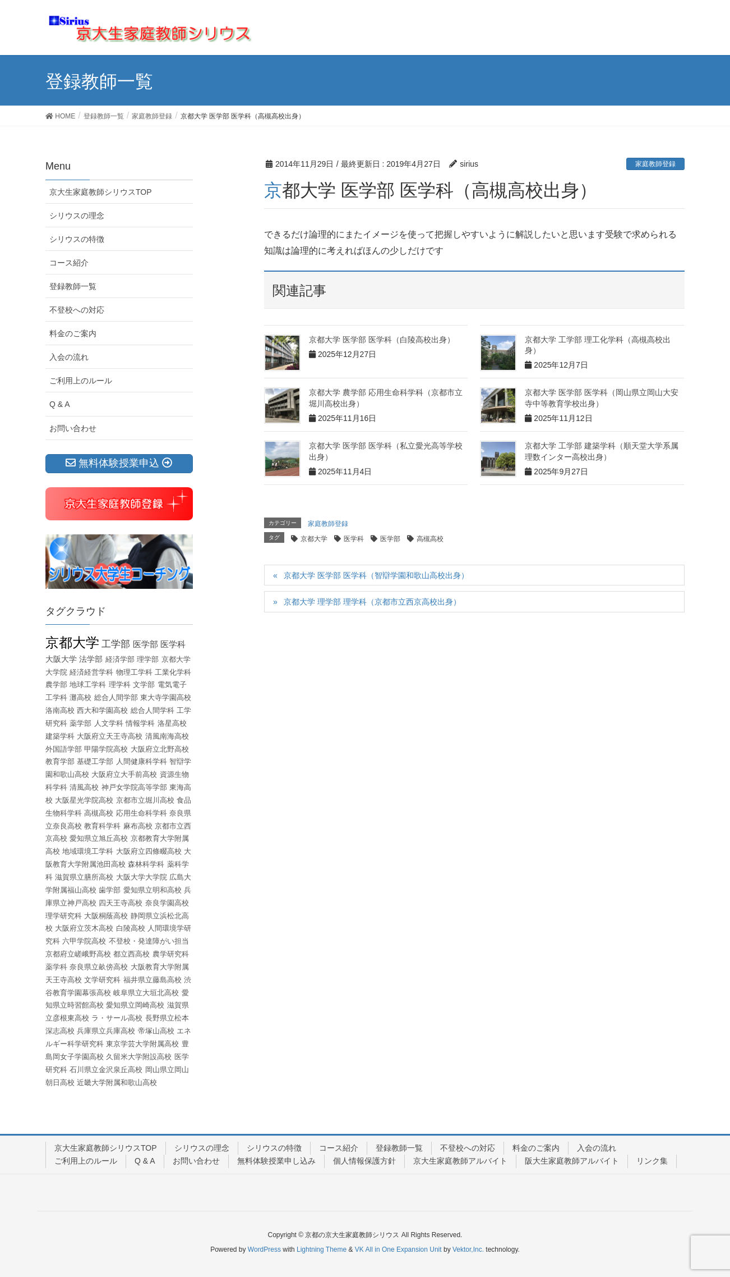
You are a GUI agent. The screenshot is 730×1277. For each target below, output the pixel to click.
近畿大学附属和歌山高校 (117, 1082)
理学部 (148, 659)
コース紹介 (69, 262)
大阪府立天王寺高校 (109, 736)
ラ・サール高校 (116, 1018)
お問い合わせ (72, 428)
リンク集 (652, 1160)
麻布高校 (138, 826)
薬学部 (80, 723)
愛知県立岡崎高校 (135, 1005)
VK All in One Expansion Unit (398, 1249)
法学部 (91, 658)
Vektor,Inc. (468, 1249)
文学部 (144, 684)
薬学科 (56, 967)
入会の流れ (69, 357)
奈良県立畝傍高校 (99, 967)
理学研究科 (63, 916)
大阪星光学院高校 (84, 800)
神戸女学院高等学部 (134, 787)
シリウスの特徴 (76, 239)
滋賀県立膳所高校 (84, 877)
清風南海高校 (167, 736)
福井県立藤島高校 (152, 980)
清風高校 (84, 787)
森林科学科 (146, 864)
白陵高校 (130, 928)
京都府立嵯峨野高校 (78, 954)
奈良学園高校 (167, 903)
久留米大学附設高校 (139, 1056)
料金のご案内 (72, 333)
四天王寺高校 (120, 903)
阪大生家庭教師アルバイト (572, 1160)
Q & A (59, 404)
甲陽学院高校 (106, 749)
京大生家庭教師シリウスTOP (100, 191)
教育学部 (60, 761)
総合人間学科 (152, 710)
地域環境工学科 (87, 851)
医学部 (390, 539)
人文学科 (108, 723)
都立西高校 (131, 954)
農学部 (56, 684)
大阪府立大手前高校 (124, 774)
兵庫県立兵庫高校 (106, 1031)
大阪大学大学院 (141, 877)
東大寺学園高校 (165, 697)
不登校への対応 (76, 309)
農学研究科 (171, 954)
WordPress (264, 1249)
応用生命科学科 (141, 813)
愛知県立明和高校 (152, 890)
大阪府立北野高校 (160, 749)
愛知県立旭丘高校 (99, 838)
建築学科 (60, 736)
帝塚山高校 (156, 1031)
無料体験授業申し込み (276, 1160)
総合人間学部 (116, 697)
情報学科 (140, 723)
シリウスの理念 (76, 215)
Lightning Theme (321, 1249)
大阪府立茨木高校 (84, 928)
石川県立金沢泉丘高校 (106, 1069)
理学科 (120, 684)
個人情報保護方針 (364, 1160)
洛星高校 (172, 723)
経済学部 (120, 659)
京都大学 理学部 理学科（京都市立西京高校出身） (372, 601)
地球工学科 (88, 684)
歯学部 (110, 890)
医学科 (354, 539)
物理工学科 (134, 672)
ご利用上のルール (80, 380)
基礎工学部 (95, 761)
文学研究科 (102, 980)
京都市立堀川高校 (145, 800)
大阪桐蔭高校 (106, 916)
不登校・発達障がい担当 (149, 941)
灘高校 (80, 697)
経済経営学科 (91, 672)
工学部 (115, 644)
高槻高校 (430, 539)
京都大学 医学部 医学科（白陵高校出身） (382, 339)
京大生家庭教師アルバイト (460, 1160)
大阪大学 (61, 658)
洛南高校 (60, 710)
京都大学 (314, 539)
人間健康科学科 (141, 761)
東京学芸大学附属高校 (142, 1044)
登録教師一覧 (72, 286)
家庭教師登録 (655, 164)
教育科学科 (102, 826)
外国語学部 (63, 749)
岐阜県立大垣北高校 (146, 992)
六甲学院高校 (84, 941)
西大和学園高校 (102, 710)
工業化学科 (173, 672)
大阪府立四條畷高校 (149, 851)
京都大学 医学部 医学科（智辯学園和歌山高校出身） (376, 575)
